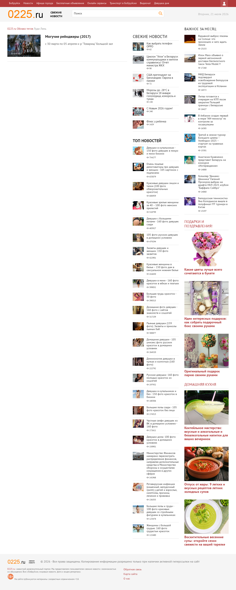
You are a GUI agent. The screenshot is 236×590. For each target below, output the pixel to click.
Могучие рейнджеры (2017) (68, 36)
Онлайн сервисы (96, 3)
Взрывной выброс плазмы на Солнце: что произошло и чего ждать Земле (213, 41)
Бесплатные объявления (70, 3)
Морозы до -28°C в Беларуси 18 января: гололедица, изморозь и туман (161, 95)
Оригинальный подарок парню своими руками (202, 373)
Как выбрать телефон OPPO (159, 45)
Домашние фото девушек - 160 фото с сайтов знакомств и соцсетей (162, 310)
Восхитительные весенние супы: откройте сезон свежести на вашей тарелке (204, 541)
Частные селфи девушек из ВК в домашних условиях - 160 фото (162, 423)
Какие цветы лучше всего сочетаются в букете (203, 272)
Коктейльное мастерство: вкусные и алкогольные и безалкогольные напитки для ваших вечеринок (206, 433)
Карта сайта (130, 574)
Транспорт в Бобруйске (123, 3)
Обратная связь (133, 569)
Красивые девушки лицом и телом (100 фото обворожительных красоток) (163, 188)
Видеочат (145, 3)
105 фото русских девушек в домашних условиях (162, 236)
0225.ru (11, 569)
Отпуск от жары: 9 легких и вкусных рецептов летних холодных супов (204, 488)
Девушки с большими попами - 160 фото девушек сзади (163, 221)
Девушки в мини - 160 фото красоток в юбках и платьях (163, 282)
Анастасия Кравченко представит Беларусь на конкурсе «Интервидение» (212, 162)
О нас (127, 578)
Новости (28, 3)
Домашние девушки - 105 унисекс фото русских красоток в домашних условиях (161, 344)
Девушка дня (161, 3)
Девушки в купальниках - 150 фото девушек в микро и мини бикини (162, 150)
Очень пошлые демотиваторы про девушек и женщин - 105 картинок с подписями (163, 169)
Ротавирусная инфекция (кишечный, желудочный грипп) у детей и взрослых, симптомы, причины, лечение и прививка (162, 490)
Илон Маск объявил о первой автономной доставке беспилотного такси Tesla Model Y (211, 60)
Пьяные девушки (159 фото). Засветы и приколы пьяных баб (161, 326)
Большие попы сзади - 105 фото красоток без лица (162, 409)
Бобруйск (14, 3)
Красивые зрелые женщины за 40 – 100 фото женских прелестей (162, 205)
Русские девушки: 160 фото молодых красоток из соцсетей (163, 378)
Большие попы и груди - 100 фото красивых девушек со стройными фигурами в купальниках (161, 511)
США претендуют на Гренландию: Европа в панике (160, 78)
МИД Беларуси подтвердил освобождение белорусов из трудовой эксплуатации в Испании (213, 80)
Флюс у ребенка (156, 122)
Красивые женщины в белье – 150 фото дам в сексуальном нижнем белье (162, 267)
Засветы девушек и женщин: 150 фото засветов (158, 251)
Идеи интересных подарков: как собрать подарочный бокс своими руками (205, 322)
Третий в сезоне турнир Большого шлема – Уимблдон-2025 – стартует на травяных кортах (212, 140)
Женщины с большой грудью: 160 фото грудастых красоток (159, 528)
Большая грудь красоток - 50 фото (161, 295)
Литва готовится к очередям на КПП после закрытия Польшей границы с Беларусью (212, 101)
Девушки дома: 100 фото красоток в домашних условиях (161, 440)
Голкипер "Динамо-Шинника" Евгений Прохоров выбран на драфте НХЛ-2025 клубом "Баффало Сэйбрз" (213, 182)
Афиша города (44, 3)
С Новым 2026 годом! (160, 108)
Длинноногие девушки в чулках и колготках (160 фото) (161, 361)
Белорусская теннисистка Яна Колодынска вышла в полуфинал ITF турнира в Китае (213, 203)
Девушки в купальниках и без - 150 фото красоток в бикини (162, 394)
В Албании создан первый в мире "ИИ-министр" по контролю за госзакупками (213, 120)
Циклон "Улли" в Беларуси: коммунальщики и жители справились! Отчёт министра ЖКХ (162, 61)
